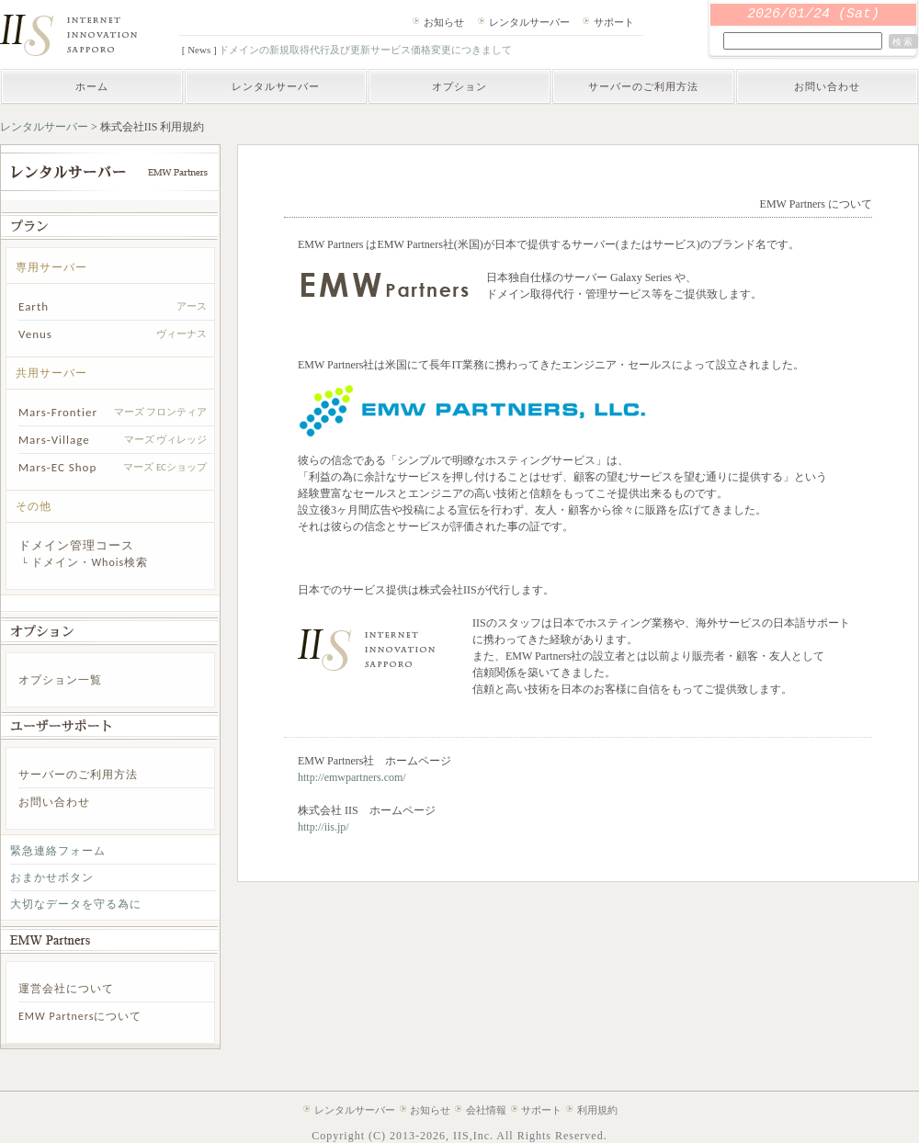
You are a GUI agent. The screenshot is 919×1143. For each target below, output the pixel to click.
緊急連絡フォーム (58, 850)
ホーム (91, 86)
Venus (35, 334)
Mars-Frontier (57, 412)
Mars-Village (54, 440)
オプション (459, 86)
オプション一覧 (60, 679)
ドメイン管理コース (76, 545)
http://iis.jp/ (323, 826)
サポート (614, 22)
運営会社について (66, 988)
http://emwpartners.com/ (352, 777)
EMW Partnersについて (80, 1016)
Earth (33, 306)
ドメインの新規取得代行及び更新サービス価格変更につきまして (365, 49)
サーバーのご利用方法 (643, 86)
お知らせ (444, 22)
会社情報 (486, 1109)
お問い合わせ (827, 86)
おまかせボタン (52, 877)
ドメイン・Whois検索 (89, 562)
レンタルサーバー (529, 22)
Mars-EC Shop (57, 467)
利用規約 (597, 1109)
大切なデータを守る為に (76, 904)
